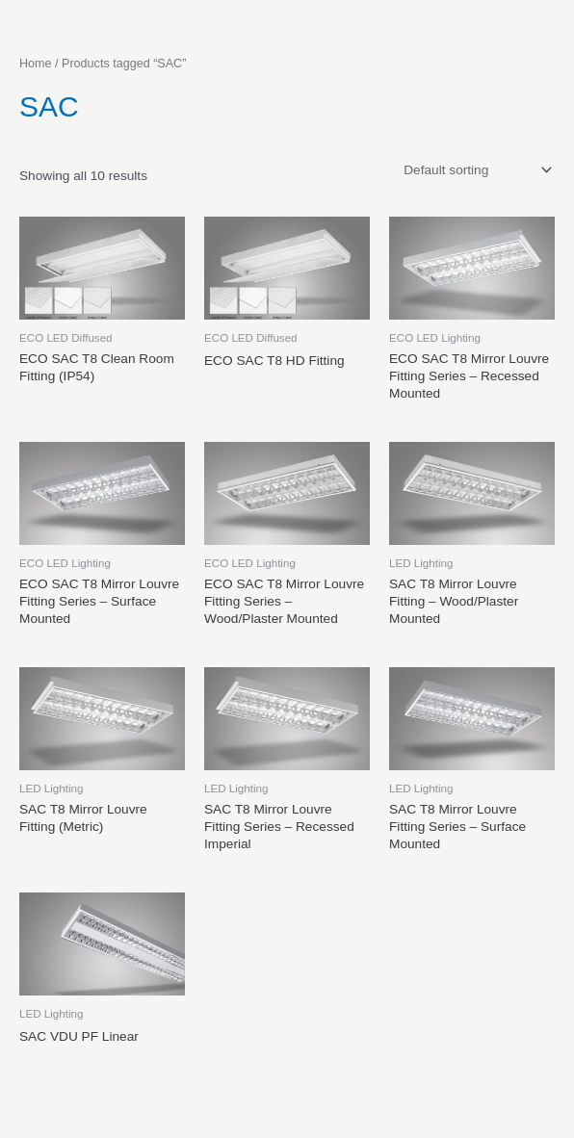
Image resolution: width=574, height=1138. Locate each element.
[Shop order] (476, 170)
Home (35, 63)
